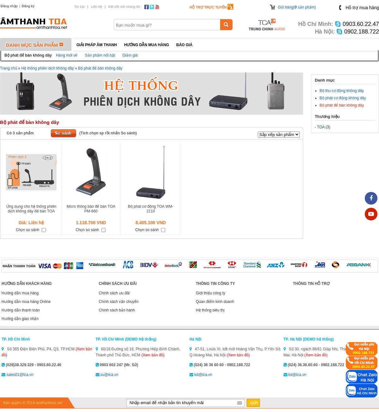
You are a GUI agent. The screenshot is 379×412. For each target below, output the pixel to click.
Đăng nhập (9, 6)
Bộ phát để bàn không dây (100, 68)
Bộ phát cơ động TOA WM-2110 (150, 208)
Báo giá (184, 45)
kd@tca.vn (203, 374)
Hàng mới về (66, 55)
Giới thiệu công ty (210, 293)
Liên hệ (96, 7)
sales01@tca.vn (19, 374)
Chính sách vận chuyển (119, 301)
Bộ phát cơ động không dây (343, 98)
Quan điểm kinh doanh (215, 301)
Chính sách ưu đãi (114, 293)
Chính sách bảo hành (117, 310)
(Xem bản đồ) (153, 355)
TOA (321, 127)
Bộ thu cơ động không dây (342, 91)
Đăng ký (28, 6)
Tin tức (79, 7)
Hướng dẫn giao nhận (20, 319)
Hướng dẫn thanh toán (21, 310)
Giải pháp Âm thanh (96, 45)
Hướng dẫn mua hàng (146, 45)
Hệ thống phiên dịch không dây (47, 68)
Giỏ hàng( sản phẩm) (297, 7)
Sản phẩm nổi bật (100, 55)
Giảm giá (129, 55)
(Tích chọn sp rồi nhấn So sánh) (108, 133)
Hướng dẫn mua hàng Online (26, 301)
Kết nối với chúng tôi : (125, 7)
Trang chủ (8, 68)
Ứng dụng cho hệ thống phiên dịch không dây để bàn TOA (31, 208)
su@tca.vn (109, 374)
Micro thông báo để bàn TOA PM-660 (91, 208)
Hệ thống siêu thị (210, 310)
